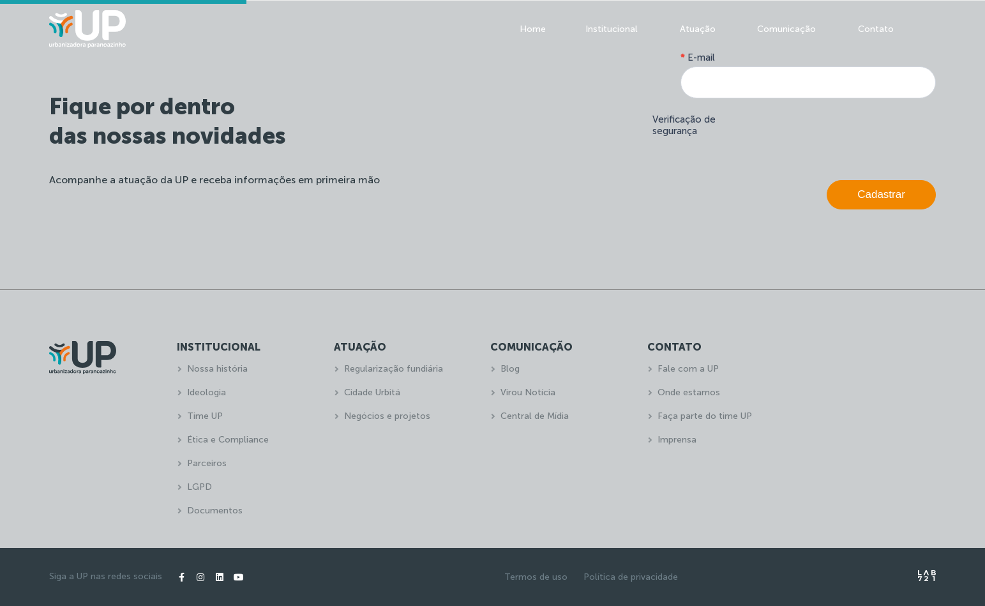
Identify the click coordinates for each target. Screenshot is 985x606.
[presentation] (839, 136)
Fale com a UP (688, 368)
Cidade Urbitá (372, 392)
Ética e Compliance (228, 439)
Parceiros (207, 463)
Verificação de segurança (684, 125)
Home (533, 29)
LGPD (199, 486)
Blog (510, 368)
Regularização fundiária (393, 368)
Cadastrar (881, 194)
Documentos (215, 510)
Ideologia (206, 392)
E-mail (697, 57)
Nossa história (217, 368)
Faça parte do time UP (705, 416)
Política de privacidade (630, 577)
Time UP (205, 416)
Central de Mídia (534, 416)
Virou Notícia (527, 392)
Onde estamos (689, 392)
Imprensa (677, 439)
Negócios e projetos (387, 416)
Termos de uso (536, 577)
